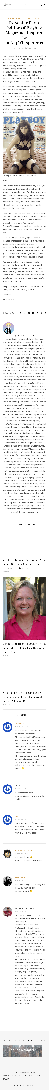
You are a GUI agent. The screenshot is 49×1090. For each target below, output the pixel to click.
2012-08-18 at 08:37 (21, 853)
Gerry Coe (20, 877)
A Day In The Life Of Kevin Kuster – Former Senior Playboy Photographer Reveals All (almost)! (24, 697)
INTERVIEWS (12, 1076)
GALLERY (6, 1079)
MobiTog (19, 723)
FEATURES (31, 1076)
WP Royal (30, 1085)
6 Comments (30, 48)
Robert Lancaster (24, 850)
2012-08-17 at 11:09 (21, 726)
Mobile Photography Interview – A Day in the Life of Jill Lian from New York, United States (24, 648)
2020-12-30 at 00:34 (21, 911)
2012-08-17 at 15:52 (21, 789)
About (38, 1076)
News (38, 18)
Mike (17, 816)
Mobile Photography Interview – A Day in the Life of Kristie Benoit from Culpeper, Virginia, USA (24, 564)
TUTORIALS (22, 1076)
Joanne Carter (11, 313)
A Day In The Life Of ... (20, 18)
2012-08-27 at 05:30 (21, 880)
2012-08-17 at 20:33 (21, 819)
